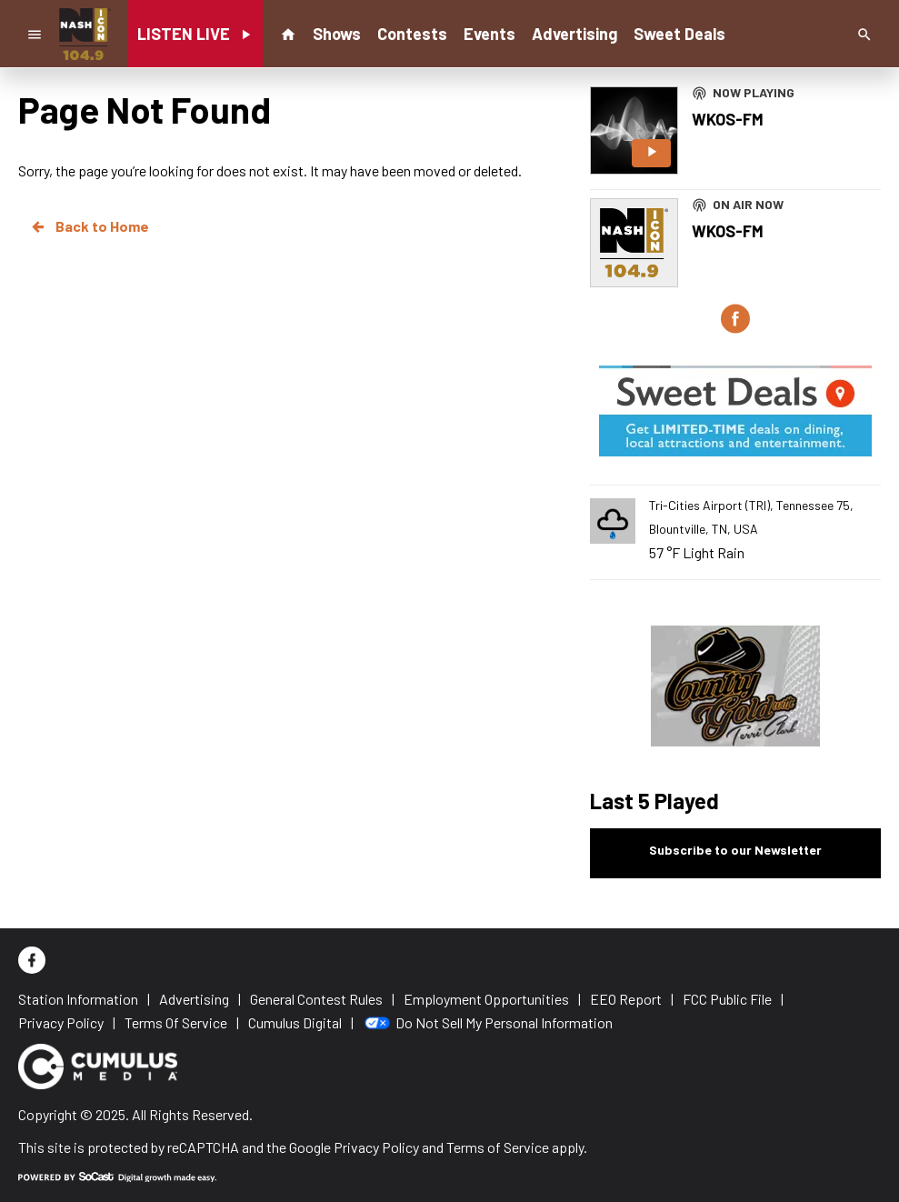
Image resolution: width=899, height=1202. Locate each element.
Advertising (574, 34)
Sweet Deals (679, 34)
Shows (337, 34)
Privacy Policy (376, 1147)
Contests (412, 34)
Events (489, 34)
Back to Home (89, 226)
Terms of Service (497, 1147)
